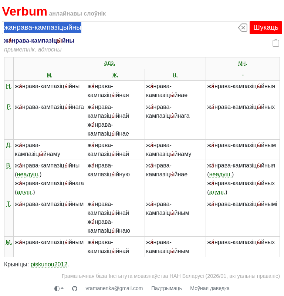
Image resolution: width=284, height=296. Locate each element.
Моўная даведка (210, 288)
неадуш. (28, 174)
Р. (9, 107)
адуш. (25, 192)
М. (9, 242)
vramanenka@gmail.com (114, 288)
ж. (115, 74)
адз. (109, 63)
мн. (242, 63)
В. (9, 165)
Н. (9, 86)
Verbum (24, 11)
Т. (9, 204)
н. (175, 74)
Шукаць (265, 27)
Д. (8, 145)
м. (50, 74)
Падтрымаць (166, 288)
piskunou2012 (49, 264)
